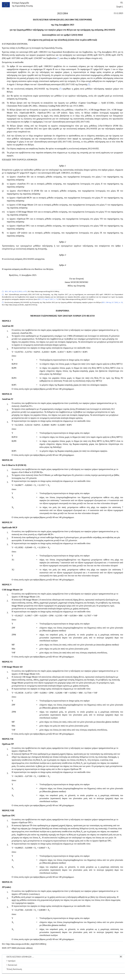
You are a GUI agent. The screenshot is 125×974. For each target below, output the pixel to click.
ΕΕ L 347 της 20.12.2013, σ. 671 (16, 291)
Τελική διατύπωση (14, 969)
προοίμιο (11, 961)
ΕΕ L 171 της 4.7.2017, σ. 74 (48, 299)
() (58, 58)
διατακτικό (12, 965)
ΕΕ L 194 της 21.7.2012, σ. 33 (112, 302)
